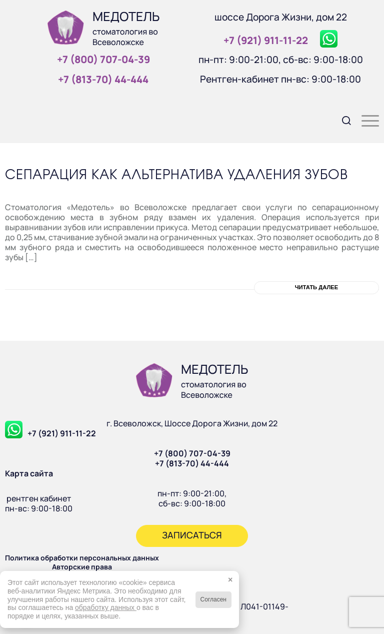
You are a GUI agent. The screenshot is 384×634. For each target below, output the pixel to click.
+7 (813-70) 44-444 (192, 463)
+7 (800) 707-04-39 (192, 453)
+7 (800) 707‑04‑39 (103, 59)
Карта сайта (29, 473)
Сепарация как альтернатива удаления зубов (176, 175)
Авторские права (82, 566)
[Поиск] (342, 119)
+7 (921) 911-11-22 (62, 433)
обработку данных (105, 607)
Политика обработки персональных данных (82, 557)
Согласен (213, 599)
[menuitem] (342, 119)
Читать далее (316, 287)
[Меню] (365, 119)
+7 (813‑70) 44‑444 (103, 79)
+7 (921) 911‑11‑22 (266, 40)
